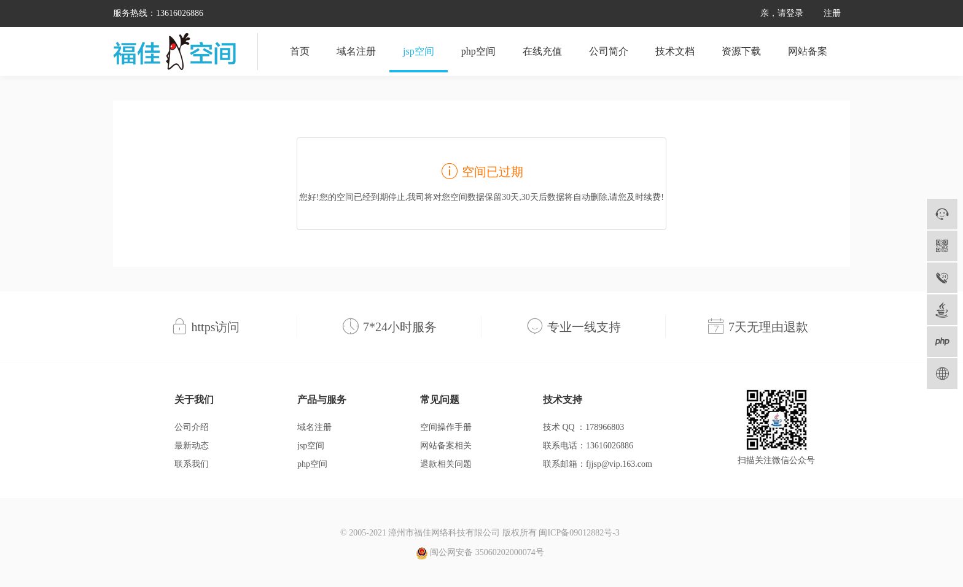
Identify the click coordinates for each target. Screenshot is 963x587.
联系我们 (191, 464)
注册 (832, 13)
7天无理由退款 (768, 327)
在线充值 (542, 51)
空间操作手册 (446, 427)
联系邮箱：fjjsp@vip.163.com (597, 464)
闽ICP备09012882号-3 (579, 532)
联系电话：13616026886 (588, 445)
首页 (300, 51)
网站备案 (807, 51)
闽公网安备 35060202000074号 (480, 553)
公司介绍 (191, 427)
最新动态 (191, 445)
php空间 (478, 51)
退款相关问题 (446, 464)
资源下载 (741, 51)
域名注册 (356, 51)
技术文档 (675, 51)
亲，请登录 (781, 13)
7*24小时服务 (400, 327)
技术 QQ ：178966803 (583, 427)
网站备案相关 (446, 445)
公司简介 (608, 51)
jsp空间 (418, 51)
